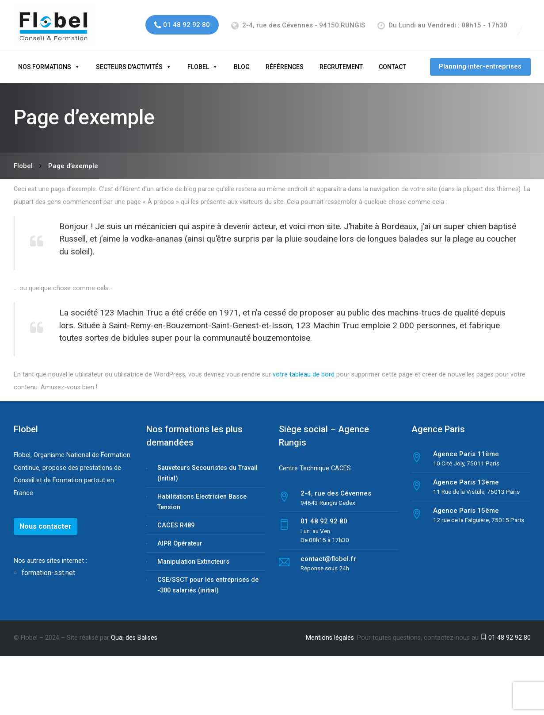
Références (285, 59)
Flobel (198, 59)
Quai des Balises (134, 630)
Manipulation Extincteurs (193, 554)
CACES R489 (175, 518)
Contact (392, 59)
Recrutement (341, 59)
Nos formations (44, 59)
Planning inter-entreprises (480, 59)
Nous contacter (45, 519)
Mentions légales (330, 630)
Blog (242, 59)
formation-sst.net (49, 565)
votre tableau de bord (304, 367)
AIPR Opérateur (179, 536)
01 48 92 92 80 (505, 630)
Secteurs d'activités (129, 59)
